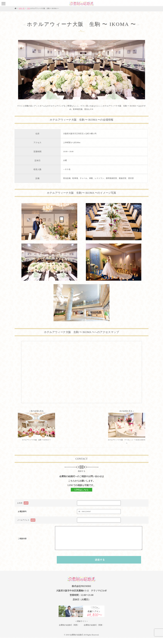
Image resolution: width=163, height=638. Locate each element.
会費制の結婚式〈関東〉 (94, 625)
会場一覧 (22, 8)
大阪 (28, 8)
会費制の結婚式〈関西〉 (69, 625)
